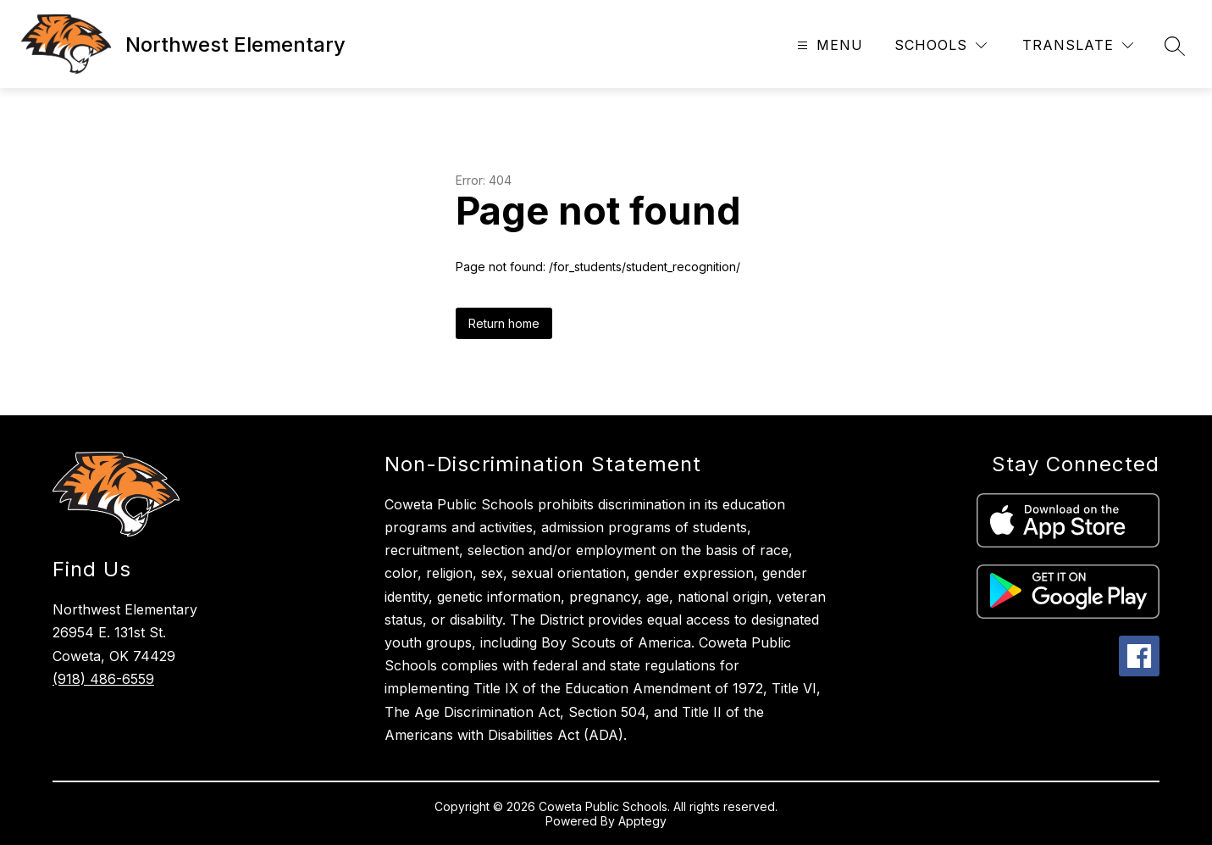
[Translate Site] (1077, 45)
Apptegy (642, 821)
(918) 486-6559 (103, 678)
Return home (504, 323)
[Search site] (1175, 46)
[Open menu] (828, 45)
